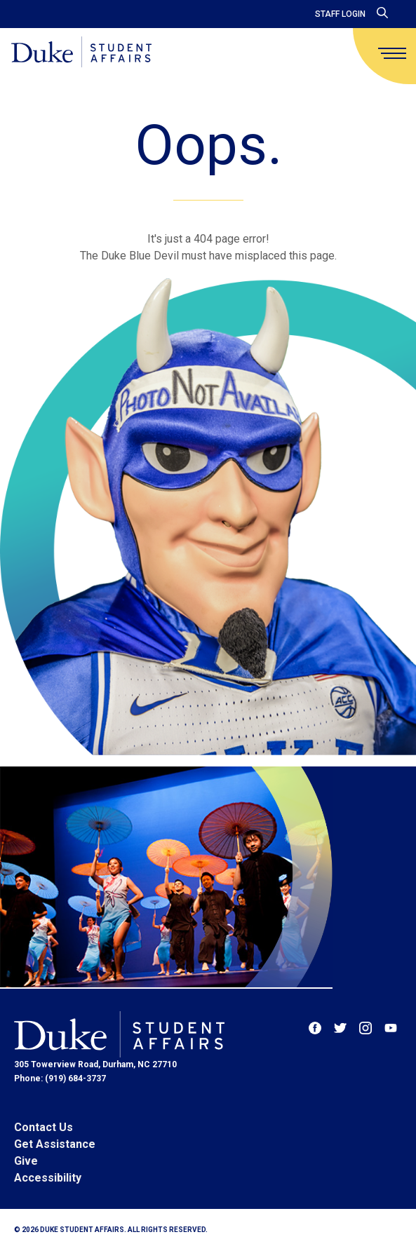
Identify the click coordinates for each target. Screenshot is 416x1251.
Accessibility (47, 1177)
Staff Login (340, 14)
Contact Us (43, 1127)
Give (26, 1161)
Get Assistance (54, 1144)
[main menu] (392, 53)
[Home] (81, 52)
